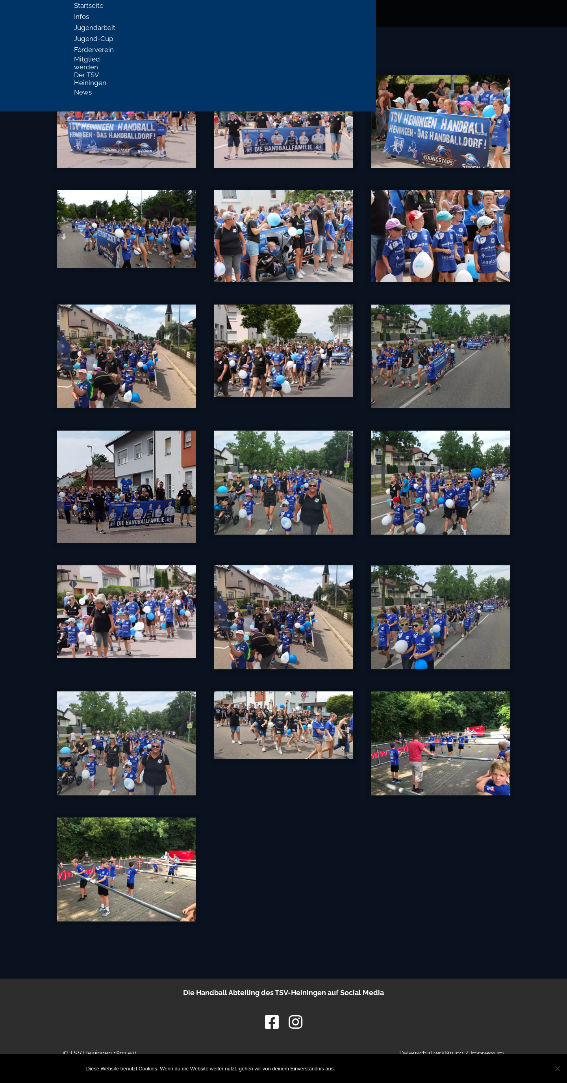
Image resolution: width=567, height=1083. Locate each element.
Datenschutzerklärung (431, 1053)
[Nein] (557, 1068)
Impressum (487, 1053)
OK (356, 1068)
